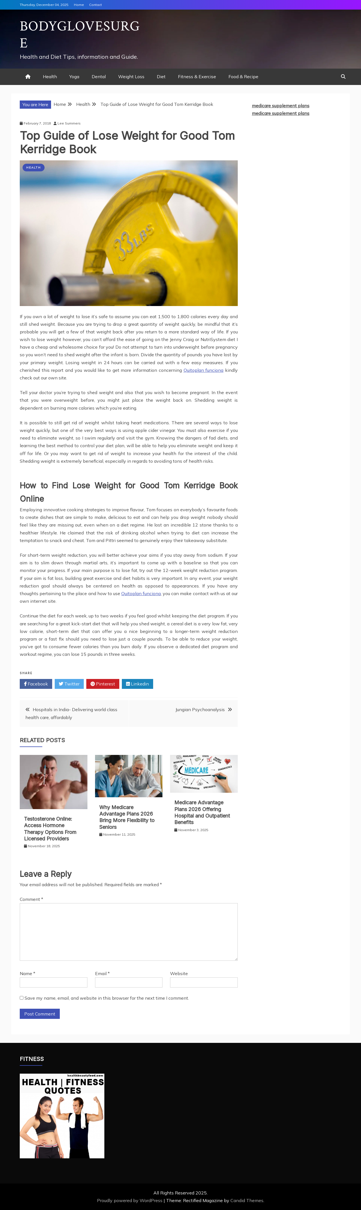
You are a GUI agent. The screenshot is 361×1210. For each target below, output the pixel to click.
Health (50, 76)
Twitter (69, 684)
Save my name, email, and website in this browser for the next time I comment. (107, 998)
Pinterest (103, 684)
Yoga (74, 76)
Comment (31, 899)
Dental (99, 76)
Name (27, 973)
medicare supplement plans (280, 105)
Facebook (36, 684)
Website (179, 973)
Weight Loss (131, 76)
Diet (161, 76)
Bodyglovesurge (80, 35)
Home (79, 5)
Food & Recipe (243, 76)
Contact (95, 5)
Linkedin (137, 684)
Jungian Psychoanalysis (200, 709)
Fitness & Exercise (197, 76)
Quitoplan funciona (204, 370)
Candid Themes (246, 1200)
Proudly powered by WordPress (130, 1200)
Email (102, 973)
